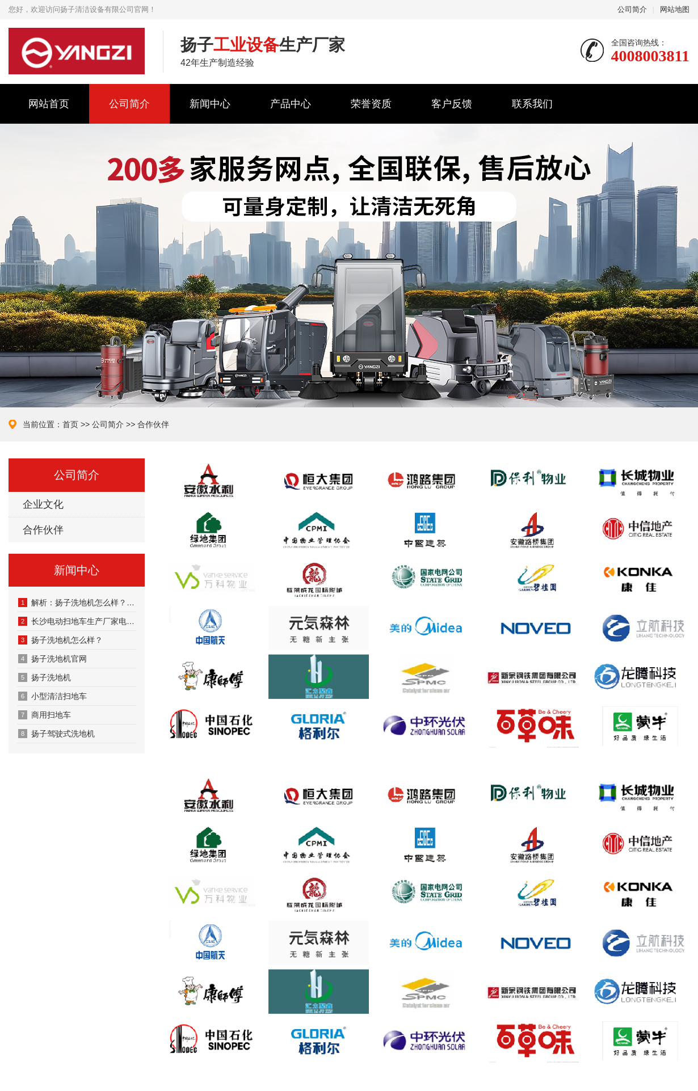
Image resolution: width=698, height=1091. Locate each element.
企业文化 (43, 504)
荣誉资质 (371, 103)
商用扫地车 (44, 714)
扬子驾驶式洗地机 (56, 733)
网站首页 (48, 103)
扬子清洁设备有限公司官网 (77, 51)
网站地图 (674, 9)
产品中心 (290, 103)
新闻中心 (210, 103)
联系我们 (532, 103)
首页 (70, 424)
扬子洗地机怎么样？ (60, 640)
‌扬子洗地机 (44, 677)
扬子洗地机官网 (52, 658)
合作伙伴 (153, 424)
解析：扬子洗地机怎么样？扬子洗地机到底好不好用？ (77, 602)
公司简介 (632, 9)
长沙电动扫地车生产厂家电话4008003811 (77, 621)
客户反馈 (451, 103)
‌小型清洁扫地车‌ (52, 696)
